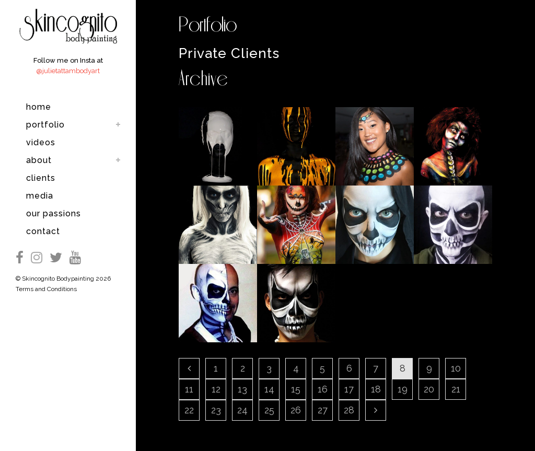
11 (189, 389)
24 (242, 409)
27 (323, 409)
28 (349, 409)
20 (429, 389)
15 (295, 389)
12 (216, 389)
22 (189, 409)
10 (456, 368)
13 (242, 389)
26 (295, 409)
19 (403, 389)
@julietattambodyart (68, 71)
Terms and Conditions (46, 289)
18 (376, 389)
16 (323, 389)
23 (216, 409)
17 (349, 389)
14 (269, 389)
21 (455, 389)
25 (269, 409)
